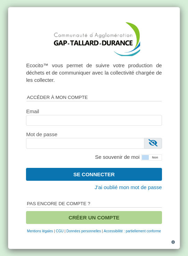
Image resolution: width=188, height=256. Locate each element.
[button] (151, 157)
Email (32, 111)
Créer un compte (94, 217)
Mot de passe (41, 134)
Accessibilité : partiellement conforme (132, 231)
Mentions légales (40, 231)
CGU (59, 231)
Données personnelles (83, 231)
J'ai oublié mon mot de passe (128, 187)
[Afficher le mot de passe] (152, 143)
